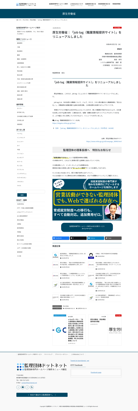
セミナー (19, 108)
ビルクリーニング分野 (23, 83)
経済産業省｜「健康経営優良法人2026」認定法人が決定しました (72, 254)
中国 (18, 149)
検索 (22, 195)
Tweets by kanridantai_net (79, 360)
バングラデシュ (21, 174)
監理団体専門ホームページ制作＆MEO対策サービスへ (87, 227)
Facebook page (96, 372)
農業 (18, 55)
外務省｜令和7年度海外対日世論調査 (107, 254)
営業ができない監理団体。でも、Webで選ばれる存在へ (30, 33)
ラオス (19, 185)
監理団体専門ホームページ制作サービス (30, 354)
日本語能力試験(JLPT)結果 (25, 116)
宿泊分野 (19, 75)
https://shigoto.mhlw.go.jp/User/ (64, 123)
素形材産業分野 (21, 87)
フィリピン (20, 153)
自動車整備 (20, 63)
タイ (18, 146)
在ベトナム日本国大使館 (24, 244)
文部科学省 (20, 204)
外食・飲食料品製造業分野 (25, 79)
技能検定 (19, 124)
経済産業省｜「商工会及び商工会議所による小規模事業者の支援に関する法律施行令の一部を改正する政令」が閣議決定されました (108, 285)
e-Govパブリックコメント (25, 212)
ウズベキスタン (21, 178)
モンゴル (19, 165)
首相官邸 (19, 252)
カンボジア (20, 157)
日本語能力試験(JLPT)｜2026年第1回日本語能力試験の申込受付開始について (108, 274)
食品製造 (19, 51)
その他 (19, 256)
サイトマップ (48, 354)
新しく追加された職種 (23, 67)
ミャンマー (20, 142)
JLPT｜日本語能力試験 (24, 248)
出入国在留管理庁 (22, 216)
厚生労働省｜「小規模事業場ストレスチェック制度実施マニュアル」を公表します (72, 274)
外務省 (19, 232)
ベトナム (19, 134)
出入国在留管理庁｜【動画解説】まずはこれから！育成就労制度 (108, 296)
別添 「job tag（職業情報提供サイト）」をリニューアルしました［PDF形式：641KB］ (85, 128)
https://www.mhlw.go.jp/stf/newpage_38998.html (104, 141)
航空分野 (19, 95)
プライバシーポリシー (61, 354)
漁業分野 (19, 99)
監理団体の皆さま (82, 308)
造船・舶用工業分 (22, 91)
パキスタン (20, 182)
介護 (18, 47)
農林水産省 (20, 236)
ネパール (19, 161)
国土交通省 (20, 240)
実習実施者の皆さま (70, 308)
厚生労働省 (117, 28)
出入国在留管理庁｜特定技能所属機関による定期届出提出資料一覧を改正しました (72, 283)
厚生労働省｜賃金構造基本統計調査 (97, 320)
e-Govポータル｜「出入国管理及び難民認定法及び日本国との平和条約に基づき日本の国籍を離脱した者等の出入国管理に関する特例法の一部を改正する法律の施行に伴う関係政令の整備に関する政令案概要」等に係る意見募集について (75, 330)
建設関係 (19, 43)
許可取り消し (21, 112)
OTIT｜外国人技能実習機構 (25, 208)
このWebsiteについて (77, 354)
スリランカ (20, 169)
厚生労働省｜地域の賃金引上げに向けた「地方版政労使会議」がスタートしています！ (108, 264)
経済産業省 (20, 228)
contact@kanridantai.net (29, 383)
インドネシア (21, 138)
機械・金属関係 (21, 59)
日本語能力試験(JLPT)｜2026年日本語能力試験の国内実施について (72, 296)
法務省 (19, 224)
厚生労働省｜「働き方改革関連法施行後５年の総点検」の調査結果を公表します (72, 263)
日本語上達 (20, 120)
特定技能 (19, 71)
